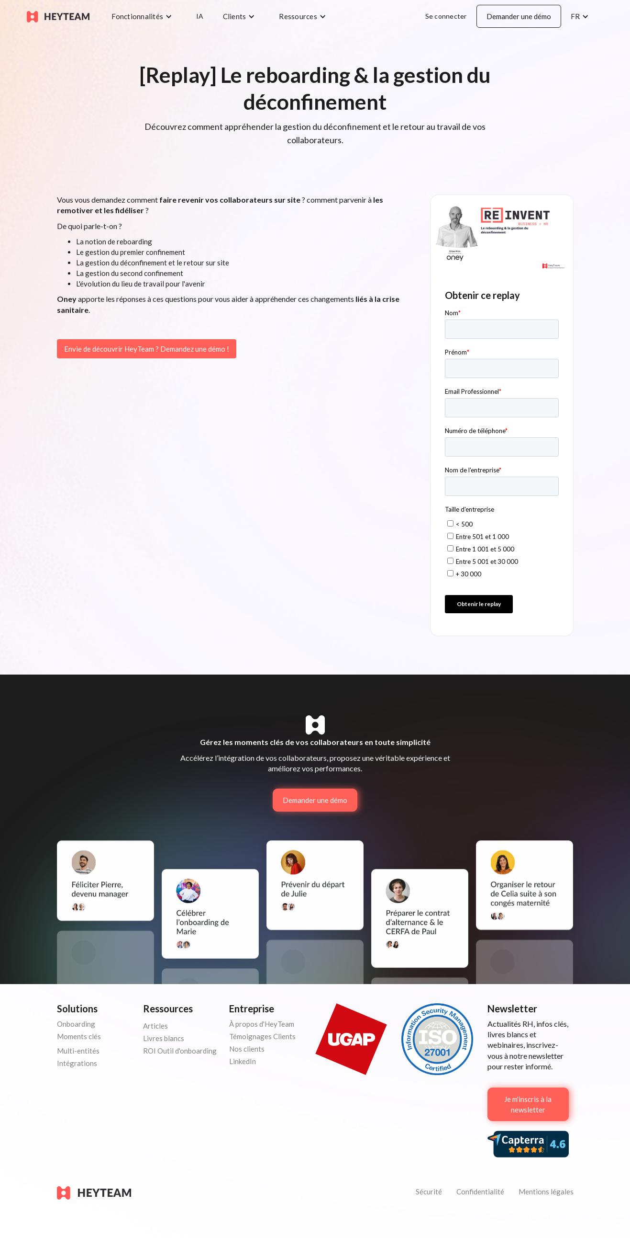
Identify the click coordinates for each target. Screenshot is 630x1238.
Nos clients (247, 1048)
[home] (58, 16)
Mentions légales (546, 1191)
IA (200, 16)
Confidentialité (480, 1191)
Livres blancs (163, 1038)
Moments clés (79, 1036)
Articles (155, 1025)
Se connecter (446, 16)
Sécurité (429, 1191)
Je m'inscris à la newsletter (528, 1104)
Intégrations (77, 1063)
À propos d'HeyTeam (261, 1024)
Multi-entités (78, 1050)
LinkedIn (242, 1061)
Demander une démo (518, 16)
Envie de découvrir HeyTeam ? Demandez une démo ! (146, 348)
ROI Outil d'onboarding (180, 1050)
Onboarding (76, 1024)
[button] (144, 16)
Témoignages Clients (262, 1036)
